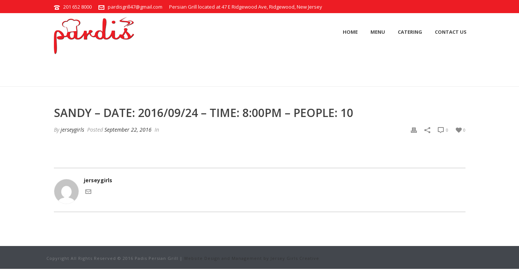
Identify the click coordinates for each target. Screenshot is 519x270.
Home (350, 31)
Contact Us (451, 31)
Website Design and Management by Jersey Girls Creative (251, 258)
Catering (410, 31)
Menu (377, 31)
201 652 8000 (77, 6)
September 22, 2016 (128, 129)
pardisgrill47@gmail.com (135, 6)
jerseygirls (72, 129)
